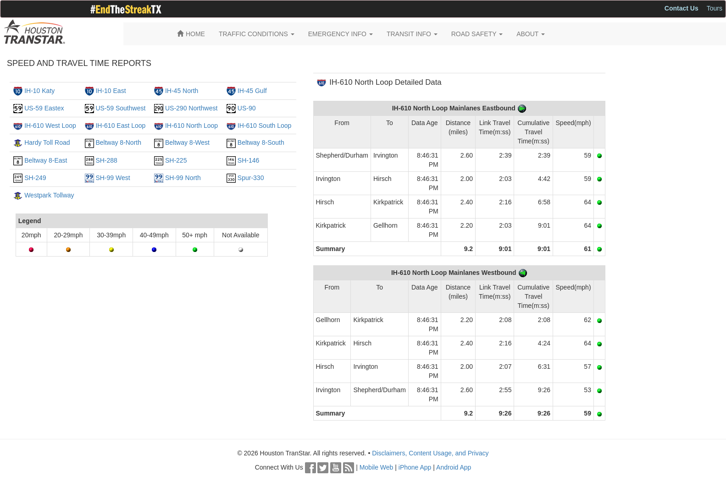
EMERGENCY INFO (340, 34)
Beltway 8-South (261, 142)
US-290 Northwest (191, 108)
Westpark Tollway (49, 195)
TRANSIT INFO (412, 34)
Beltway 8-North (118, 142)
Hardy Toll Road (47, 142)
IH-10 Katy (39, 90)
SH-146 (248, 160)
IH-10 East (110, 90)
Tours (714, 8)
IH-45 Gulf (252, 90)
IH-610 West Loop (50, 125)
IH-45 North (181, 90)
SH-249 (35, 177)
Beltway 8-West (187, 142)
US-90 (247, 108)
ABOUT (530, 34)
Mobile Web (376, 467)
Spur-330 (251, 177)
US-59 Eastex (44, 108)
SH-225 (176, 160)
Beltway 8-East (45, 160)
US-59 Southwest (120, 108)
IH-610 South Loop (265, 125)
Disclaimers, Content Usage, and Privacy (430, 453)
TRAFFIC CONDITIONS (256, 34)
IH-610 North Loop (191, 125)
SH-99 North (183, 177)
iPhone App (415, 467)
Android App (453, 467)
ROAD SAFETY (477, 34)
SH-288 (106, 160)
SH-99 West (112, 177)
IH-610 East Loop (120, 125)
